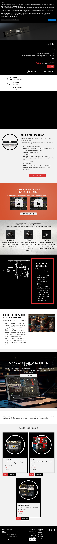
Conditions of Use (32, 535)
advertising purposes (19, 10)
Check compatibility (17, 78)
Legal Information (32, 531)
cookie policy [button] (20, 6)
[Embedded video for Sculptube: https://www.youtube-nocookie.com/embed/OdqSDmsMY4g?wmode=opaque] (28, 110)
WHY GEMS (28, 375)
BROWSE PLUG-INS (28, 214)
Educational (40, 534)
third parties (27, 7)
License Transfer (32, 537)
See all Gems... (37, 175)
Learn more (12, 474)
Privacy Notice (32, 533)
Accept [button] (51, 19)
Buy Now (51, 66)
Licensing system (17, 88)
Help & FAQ (40, 536)
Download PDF (16, 83)
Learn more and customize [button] (10, 19)
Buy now (5, 474)
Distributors (40, 532)
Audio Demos (48, 71)
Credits (8, 539)
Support (40, 538)
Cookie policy (32, 539)
